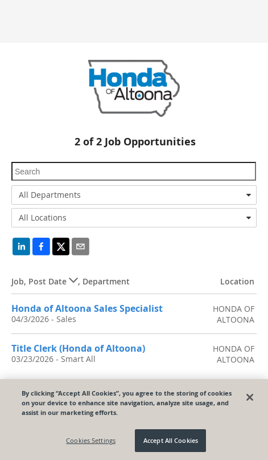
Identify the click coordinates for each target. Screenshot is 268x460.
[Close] (249, 397)
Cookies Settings (91, 440)
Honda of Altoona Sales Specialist (87, 308)
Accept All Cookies (170, 440)
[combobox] (134, 195)
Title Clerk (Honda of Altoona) (78, 348)
